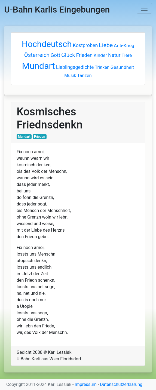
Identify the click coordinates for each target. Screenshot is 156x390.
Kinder (100, 55)
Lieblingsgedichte (75, 67)
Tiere (126, 55)
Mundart (38, 66)
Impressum (86, 384)
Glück (68, 55)
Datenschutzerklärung (121, 384)
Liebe (106, 45)
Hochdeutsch (47, 44)
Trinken (102, 67)
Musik (70, 75)
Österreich (37, 55)
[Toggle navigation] (144, 8)
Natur (114, 55)
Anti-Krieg (124, 45)
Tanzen (84, 75)
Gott (55, 55)
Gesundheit (122, 67)
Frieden (84, 55)
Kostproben (85, 45)
